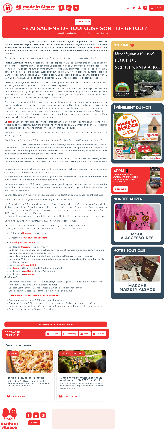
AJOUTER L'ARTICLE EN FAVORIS (55, 324)
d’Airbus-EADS (28, 265)
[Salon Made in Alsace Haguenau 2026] (137, 159)
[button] (53, 333)
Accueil (61, 33)
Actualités (12, 354)
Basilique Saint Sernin (23, 242)
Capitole (25, 247)
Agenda (74, 354)
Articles (69, 33)
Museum (16, 268)
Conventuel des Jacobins (34, 238)
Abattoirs (28, 271)
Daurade (26, 233)
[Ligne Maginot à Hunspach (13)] (137, 97)
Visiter (81, 354)
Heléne (97, 47)
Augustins (28, 274)
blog (10, 122)
